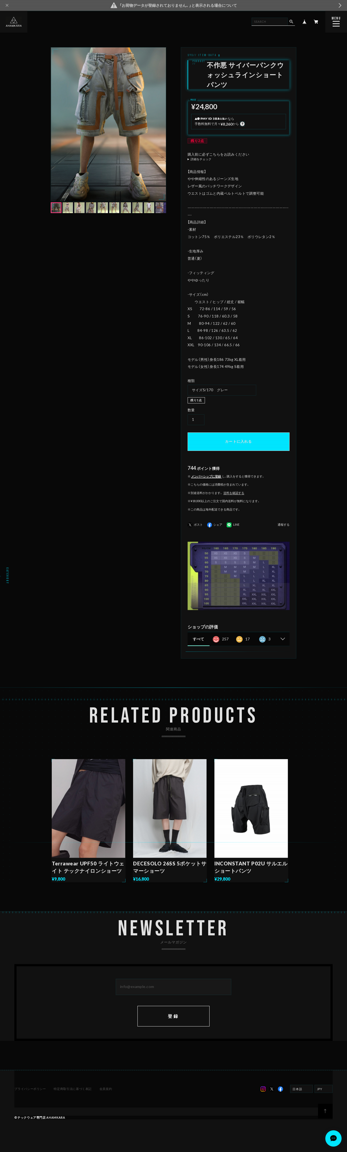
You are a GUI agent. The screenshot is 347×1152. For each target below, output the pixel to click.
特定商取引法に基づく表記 (73, 1088)
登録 (173, 1016)
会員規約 (105, 1088)
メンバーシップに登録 (206, 476)
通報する (284, 524)
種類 (191, 380)
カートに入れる (238, 441)
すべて (198, 639)
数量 (191, 410)
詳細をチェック (201, 159)
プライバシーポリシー (30, 1088)
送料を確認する (233, 493)
